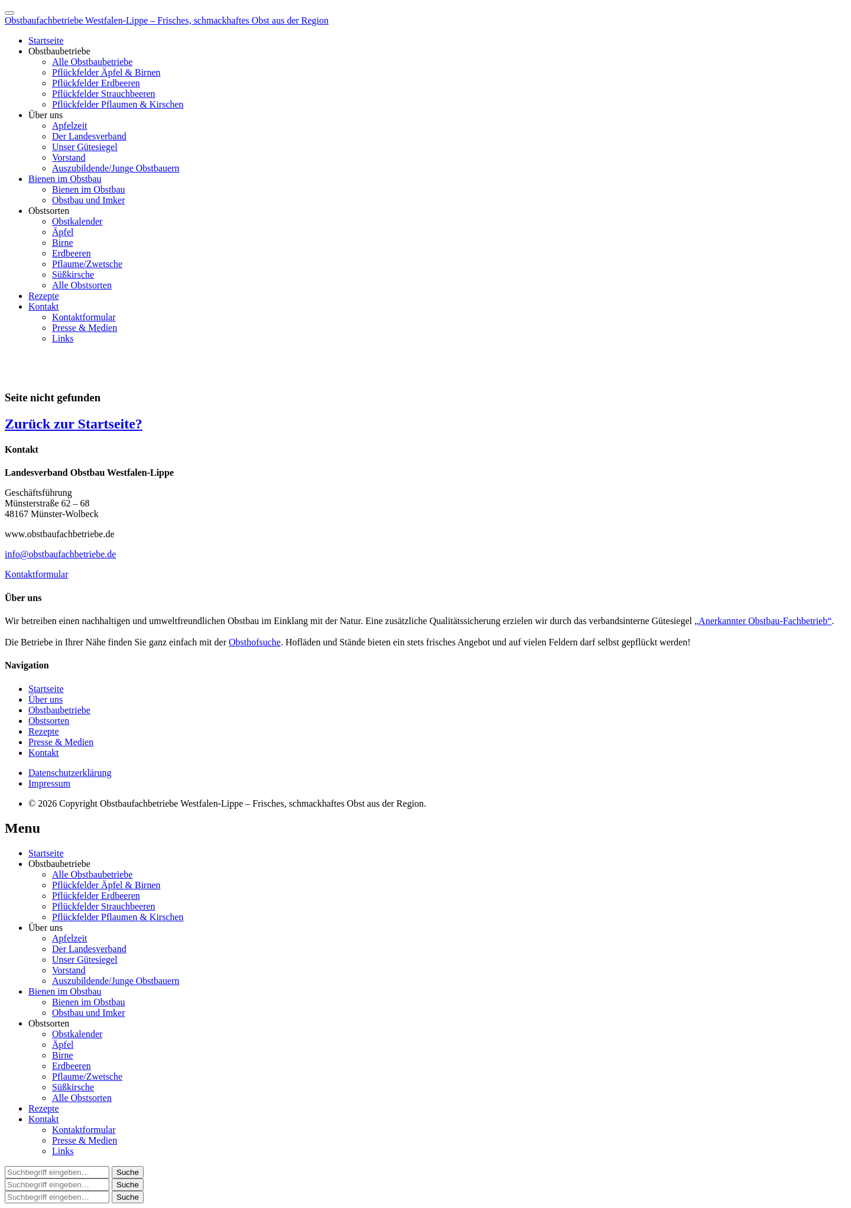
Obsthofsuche (255, 642)
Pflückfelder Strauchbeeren (103, 94)
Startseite (46, 40)
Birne (62, 243)
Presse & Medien (84, 328)
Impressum (49, 783)
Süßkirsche (73, 274)
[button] (128, 1172)
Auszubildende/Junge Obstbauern (116, 168)
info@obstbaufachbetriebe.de (60, 554)
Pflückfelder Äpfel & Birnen (106, 72)
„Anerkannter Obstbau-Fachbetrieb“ (762, 621)
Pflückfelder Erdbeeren (96, 83)
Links (62, 338)
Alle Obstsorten (82, 285)
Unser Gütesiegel (85, 147)
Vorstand (69, 157)
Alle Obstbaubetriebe (92, 62)
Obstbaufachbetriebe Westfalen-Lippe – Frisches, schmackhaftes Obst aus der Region (167, 20)
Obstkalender (77, 221)
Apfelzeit (69, 126)
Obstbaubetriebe (59, 51)
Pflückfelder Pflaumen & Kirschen (118, 104)
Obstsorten (48, 211)
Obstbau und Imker (88, 200)
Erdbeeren (71, 253)
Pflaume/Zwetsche (87, 264)
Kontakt (43, 306)
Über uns (45, 115)
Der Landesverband (89, 136)
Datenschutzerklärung (69, 773)
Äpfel (62, 232)
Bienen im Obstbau (65, 179)
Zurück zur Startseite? (73, 423)
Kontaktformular (84, 317)
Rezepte (43, 296)
